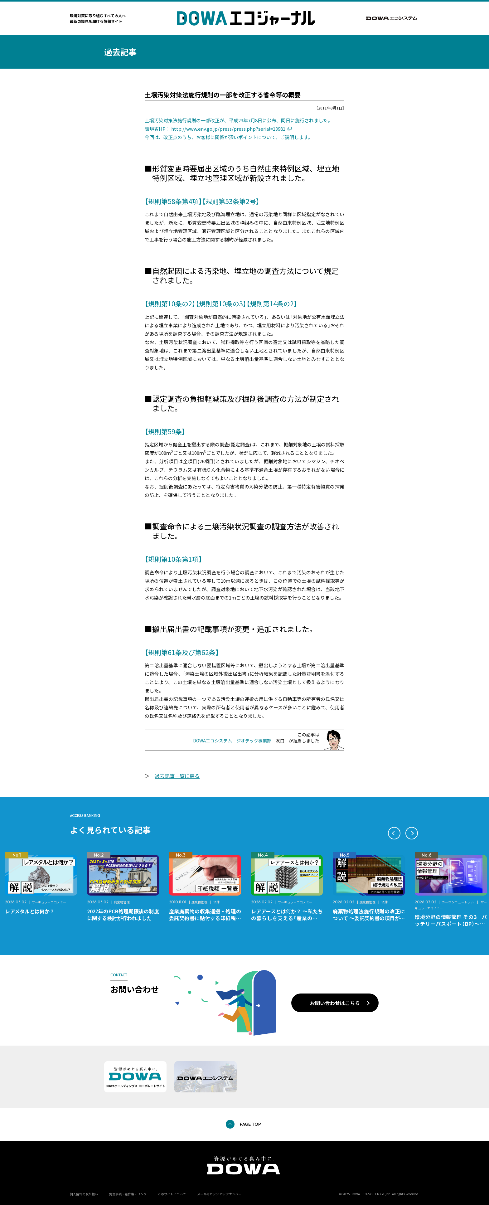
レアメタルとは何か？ (30, 911)
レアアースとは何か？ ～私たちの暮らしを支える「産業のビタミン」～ (287, 918)
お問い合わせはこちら (335, 1003)
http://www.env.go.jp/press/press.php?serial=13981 (228, 128)
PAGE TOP (250, 1124)
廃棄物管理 (121, 902)
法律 (216, 902)
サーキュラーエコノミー (49, 902)
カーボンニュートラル (458, 902)
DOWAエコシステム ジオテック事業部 (232, 740)
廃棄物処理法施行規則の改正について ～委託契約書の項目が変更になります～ (369, 918)
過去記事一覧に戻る (177, 776)
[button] (394, 833)
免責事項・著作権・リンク (128, 1194)
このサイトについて (172, 1194)
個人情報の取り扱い (84, 1194)
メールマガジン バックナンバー (219, 1194)
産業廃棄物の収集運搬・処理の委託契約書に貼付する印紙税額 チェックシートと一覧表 (207, 918)
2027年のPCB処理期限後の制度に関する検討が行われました (123, 914)
